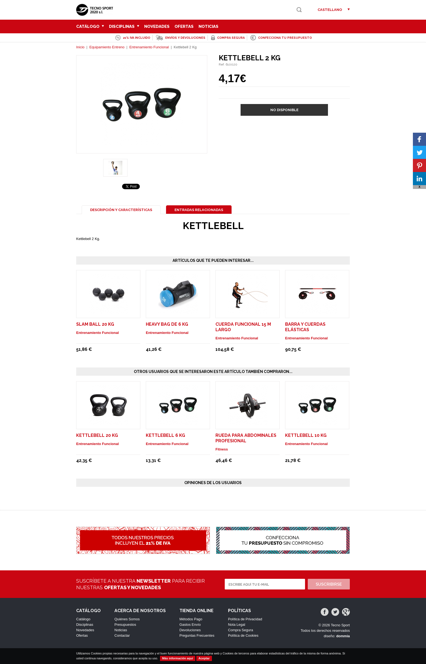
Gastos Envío (190, 624)
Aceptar (204, 658)
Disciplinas (124, 26)
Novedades (157, 26)
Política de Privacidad (245, 619)
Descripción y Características (121, 210)
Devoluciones (190, 630)
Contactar (122, 635)
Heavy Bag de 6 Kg (167, 324)
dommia (343, 636)
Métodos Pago (190, 619)
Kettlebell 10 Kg (306, 435)
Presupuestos (125, 624)
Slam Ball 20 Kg (95, 324)
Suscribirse (329, 584)
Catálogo (90, 26)
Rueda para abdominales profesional (245, 438)
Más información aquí (177, 658)
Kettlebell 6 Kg (165, 435)
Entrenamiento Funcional (149, 47)
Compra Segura (240, 630)
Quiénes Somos (127, 619)
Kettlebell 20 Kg (97, 435)
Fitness (221, 449)
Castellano (330, 10)
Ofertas (184, 26)
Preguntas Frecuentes (196, 635)
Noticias (208, 26)
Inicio (80, 47)
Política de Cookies (243, 635)
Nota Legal (236, 624)
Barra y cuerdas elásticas (305, 327)
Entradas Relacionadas (198, 210)
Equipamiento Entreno (107, 47)
